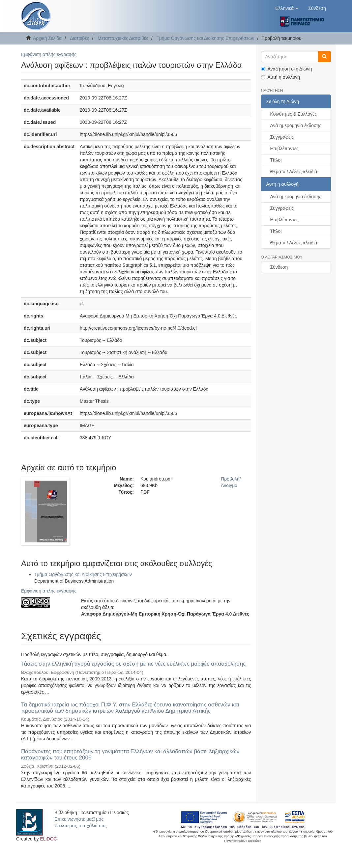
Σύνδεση (279, 267)
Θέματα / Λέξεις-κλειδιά (293, 171)
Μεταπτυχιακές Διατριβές (123, 38)
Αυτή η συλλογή (280, 77)
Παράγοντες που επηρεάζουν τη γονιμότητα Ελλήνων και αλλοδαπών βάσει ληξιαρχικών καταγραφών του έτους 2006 (130, 754)
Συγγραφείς (282, 137)
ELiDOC (48, 838)
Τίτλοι (276, 160)
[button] (286, 8)
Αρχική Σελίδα (47, 38)
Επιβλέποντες (284, 148)
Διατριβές (79, 38)
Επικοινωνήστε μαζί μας (78, 819)
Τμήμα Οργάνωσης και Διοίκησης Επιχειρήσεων (205, 38)
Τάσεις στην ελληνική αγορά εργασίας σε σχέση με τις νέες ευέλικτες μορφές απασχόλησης (133, 664)
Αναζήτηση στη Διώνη (286, 68)
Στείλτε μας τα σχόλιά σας (80, 825)
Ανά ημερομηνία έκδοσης (296, 125)
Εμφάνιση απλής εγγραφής (48, 54)
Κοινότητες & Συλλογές (293, 114)
